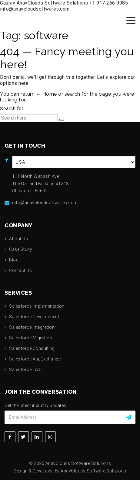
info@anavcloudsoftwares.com (35, 9)
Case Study (20, 249)
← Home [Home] (46, 94)
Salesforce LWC (25, 369)
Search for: (12, 108)
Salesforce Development (34, 316)
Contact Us (20, 270)
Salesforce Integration (32, 327)
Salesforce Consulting (32, 348)
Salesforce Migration (30, 337)
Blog (13, 260)
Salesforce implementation (37, 306)
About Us (18, 238)
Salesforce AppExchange (35, 359)
